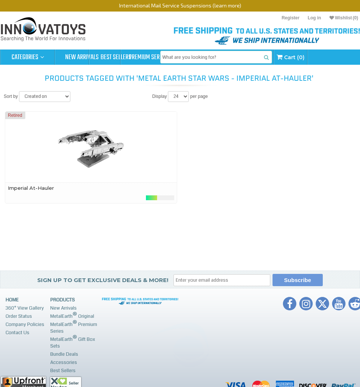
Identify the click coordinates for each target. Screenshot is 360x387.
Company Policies (25, 339)
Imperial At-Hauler (31, 203)
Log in (314, 17)
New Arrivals (82, 57)
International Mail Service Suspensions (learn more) (180, 5)
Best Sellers (136, 57)
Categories (28, 57)
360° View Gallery (25, 323)
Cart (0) (17, 72)
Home (12, 315)
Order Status (19, 331)
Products (62, 315)
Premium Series (191, 57)
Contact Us (17, 348)
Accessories (63, 377)
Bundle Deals (64, 369)
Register (290, 17)
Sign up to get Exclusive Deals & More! (102, 295)
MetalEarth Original (72, 330)
